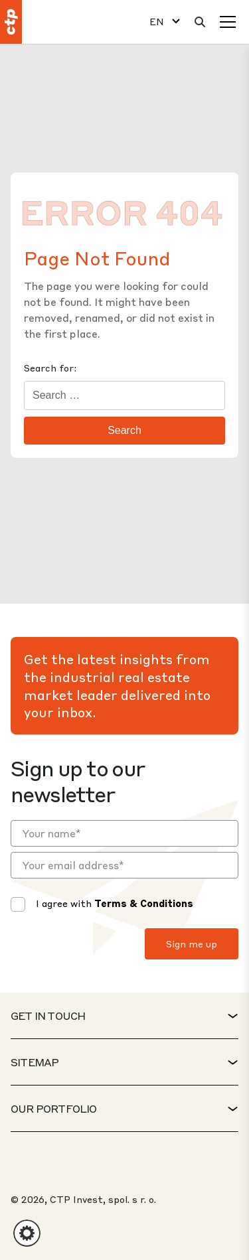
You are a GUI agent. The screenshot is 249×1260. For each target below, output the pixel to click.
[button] (27, 1233)
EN (156, 21)
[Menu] (228, 22)
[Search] (200, 22)
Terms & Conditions (143, 903)
